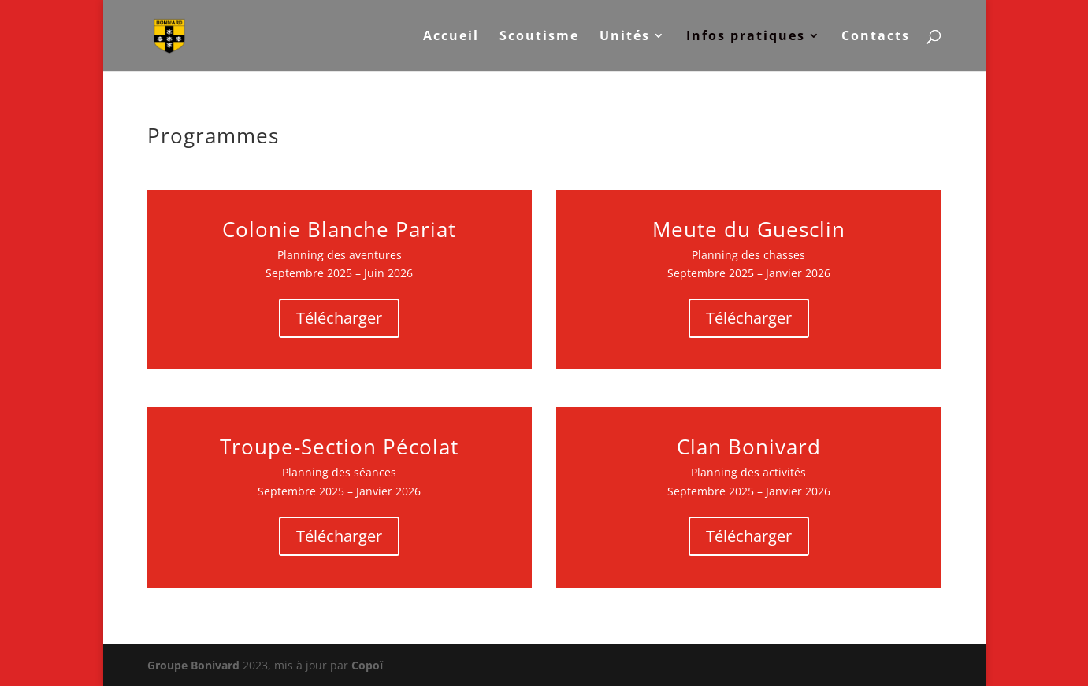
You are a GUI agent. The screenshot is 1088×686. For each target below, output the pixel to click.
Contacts (875, 37)
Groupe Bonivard (193, 665)
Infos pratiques (745, 37)
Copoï (367, 665)
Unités (625, 37)
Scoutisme (539, 37)
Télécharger (339, 317)
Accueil (451, 37)
